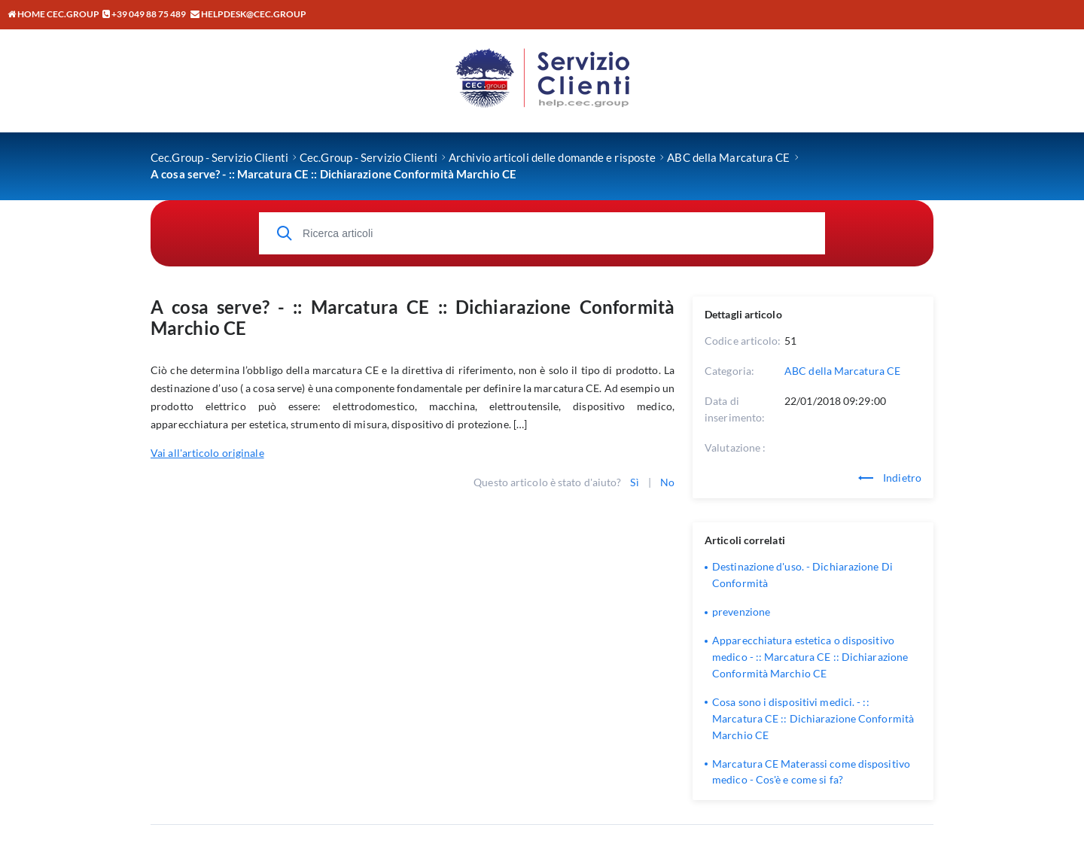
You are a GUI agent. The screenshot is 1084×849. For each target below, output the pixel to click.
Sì (634, 482)
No (667, 482)
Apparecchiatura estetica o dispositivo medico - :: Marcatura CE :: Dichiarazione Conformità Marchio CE (810, 657)
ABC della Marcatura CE (842, 370)
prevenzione (741, 611)
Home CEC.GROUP (53, 14)
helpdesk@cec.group (253, 14)
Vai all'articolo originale (207, 452)
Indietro (889, 477)
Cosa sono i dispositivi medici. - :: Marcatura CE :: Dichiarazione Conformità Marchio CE (813, 718)
